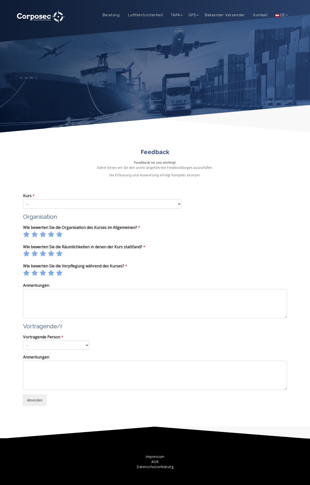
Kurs (29, 195)
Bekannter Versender (225, 15)
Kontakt (260, 15)
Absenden (34, 400)
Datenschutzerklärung (155, 466)
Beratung (111, 15)
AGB (155, 461)
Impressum (155, 456)
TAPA (175, 15)
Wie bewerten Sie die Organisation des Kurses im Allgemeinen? (81, 227)
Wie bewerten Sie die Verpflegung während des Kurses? (75, 266)
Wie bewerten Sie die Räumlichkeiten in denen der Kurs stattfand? (84, 247)
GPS (192, 15)
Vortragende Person (43, 337)
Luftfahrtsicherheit (145, 15)
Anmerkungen (36, 285)
